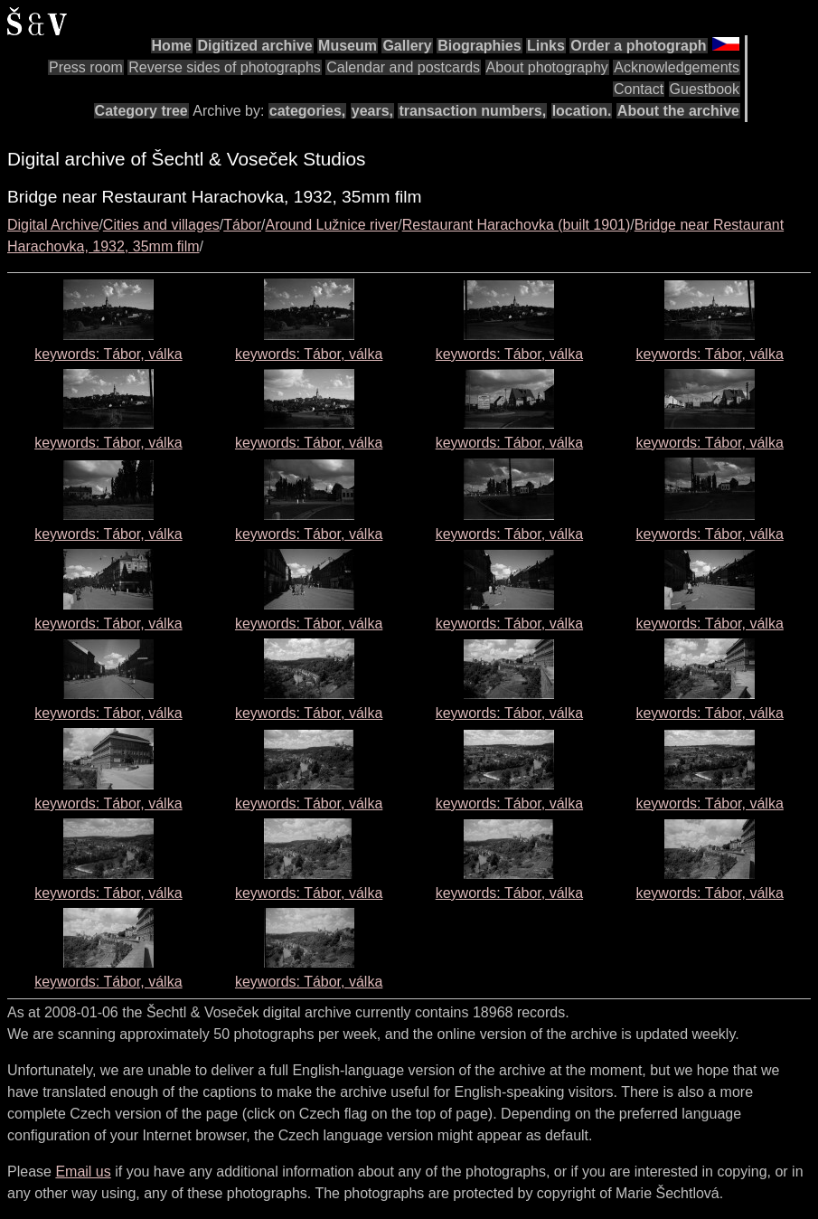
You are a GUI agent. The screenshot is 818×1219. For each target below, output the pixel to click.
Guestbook (704, 89)
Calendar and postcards (403, 67)
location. (582, 110)
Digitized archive (254, 45)
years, (372, 110)
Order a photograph (638, 45)
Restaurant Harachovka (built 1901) (516, 224)
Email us (82, 1171)
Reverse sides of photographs (224, 67)
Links (546, 45)
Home (172, 45)
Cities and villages (161, 224)
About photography (547, 67)
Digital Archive (53, 224)
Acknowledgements (676, 67)
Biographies (479, 45)
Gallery (406, 45)
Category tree (141, 110)
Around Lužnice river (331, 224)
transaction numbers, (472, 110)
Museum (347, 45)
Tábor (242, 224)
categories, (307, 110)
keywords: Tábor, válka (108, 354)
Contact (638, 89)
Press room (86, 67)
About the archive (678, 110)
